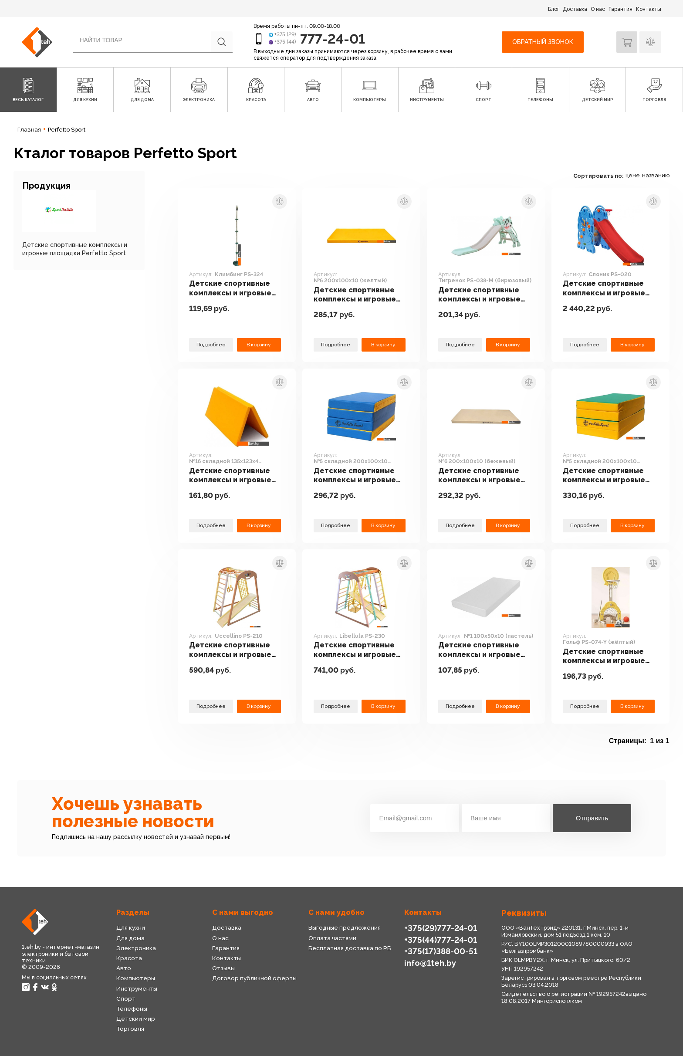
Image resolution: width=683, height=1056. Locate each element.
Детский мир (135, 1018)
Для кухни (130, 927)
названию (655, 175)
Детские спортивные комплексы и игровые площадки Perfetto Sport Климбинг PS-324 (233, 288)
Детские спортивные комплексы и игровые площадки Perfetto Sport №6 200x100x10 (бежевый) (480, 475)
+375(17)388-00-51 (440, 950)
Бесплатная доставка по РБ (349, 947)
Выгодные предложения (344, 927)
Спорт (125, 998)
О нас (598, 9)
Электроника (136, 947)
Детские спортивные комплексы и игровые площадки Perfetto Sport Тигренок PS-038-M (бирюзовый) (483, 295)
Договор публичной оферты (254, 978)
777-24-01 (333, 38)
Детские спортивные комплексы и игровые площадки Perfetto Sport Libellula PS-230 (356, 650)
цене (633, 175)
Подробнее (211, 344)
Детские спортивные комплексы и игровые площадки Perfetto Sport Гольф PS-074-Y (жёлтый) (605, 656)
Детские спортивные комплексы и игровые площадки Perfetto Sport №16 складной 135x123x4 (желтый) (231, 475)
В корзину (258, 344)
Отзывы (223, 968)
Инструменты (136, 988)
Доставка (575, 9)
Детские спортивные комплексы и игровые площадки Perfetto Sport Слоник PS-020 (605, 288)
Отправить (592, 818)
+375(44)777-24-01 (439, 939)
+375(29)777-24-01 (439, 927)
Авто (123, 968)
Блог (553, 9)
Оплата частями (332, 937)
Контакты (648, 9)
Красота (129, 957)
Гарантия (620, 9)
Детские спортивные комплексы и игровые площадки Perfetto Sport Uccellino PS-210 (232, 650)
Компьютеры (135, 978)
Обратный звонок (541, 41)
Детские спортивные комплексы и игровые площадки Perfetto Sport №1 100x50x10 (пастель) (480, 650)
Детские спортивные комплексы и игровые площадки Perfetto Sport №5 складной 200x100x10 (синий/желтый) (356, 475)
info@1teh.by (430, 962)
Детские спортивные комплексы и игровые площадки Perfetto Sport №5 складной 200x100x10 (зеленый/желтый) (607, 475)
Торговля (130, 1028)
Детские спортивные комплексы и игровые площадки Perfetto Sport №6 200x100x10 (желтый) (356, 295)
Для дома (130, 937)
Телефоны (132, 1008)
